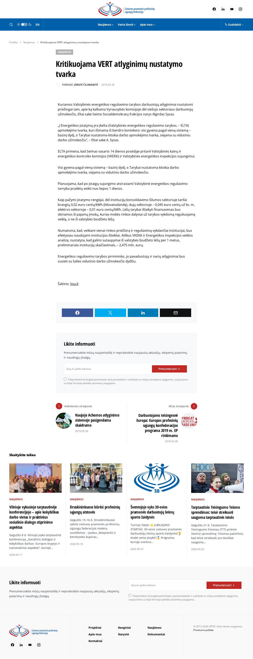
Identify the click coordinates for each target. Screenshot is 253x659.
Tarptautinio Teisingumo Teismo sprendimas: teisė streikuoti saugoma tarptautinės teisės (215, 512)
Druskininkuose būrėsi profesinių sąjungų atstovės (95, 509)
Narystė (123, 634)
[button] (11, 24)
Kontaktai (95, 641)
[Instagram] (240, 9)
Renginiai (124, 628)
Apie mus (95, 634)
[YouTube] (232, 9)
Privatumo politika (203, 630)
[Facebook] (214, 9)
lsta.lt (74, 284)
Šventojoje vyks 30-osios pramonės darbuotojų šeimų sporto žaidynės (152, 512)
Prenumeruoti (167, 369)
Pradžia (13, 42)
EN (37, 24)
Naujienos (29, 42)
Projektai (95, 628)
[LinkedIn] (223, 9)
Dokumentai (156, 634)
